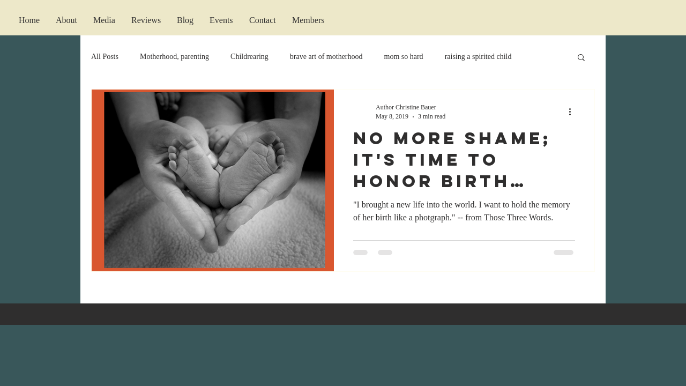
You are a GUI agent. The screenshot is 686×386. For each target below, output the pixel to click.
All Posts (104, 57)
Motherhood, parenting (174, 57)
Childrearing (249, 57)
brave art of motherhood (326, 57)
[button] (581, 58)
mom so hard (403, 57)
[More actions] (573, 111)
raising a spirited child (478, 57)
